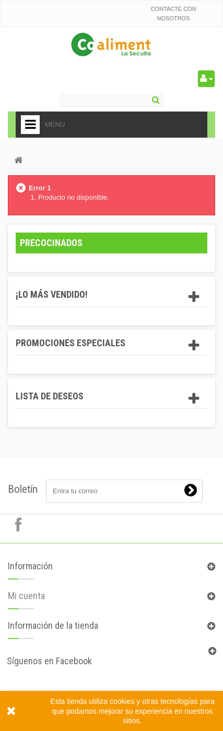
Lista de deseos (50, 396)
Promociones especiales (70, 342)
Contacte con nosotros (173, 13)
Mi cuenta (26, 600)
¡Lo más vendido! (52, 294)
